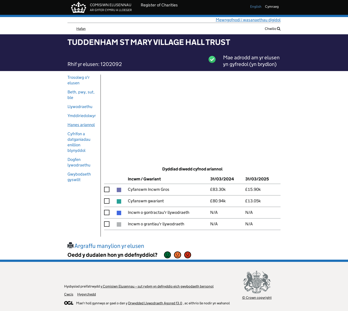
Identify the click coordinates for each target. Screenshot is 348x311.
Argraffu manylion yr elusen (105, 245)
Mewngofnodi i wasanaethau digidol (248, 19)
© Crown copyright (257, 298)
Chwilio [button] (273, 29)
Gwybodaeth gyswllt (79, 177)
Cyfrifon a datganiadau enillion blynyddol (78, 142)
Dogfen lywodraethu (78, 162)
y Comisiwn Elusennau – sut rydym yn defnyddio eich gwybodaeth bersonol (157, 286)
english (255, 6)
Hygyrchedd (86, 294)
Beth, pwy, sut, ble (81, 94)
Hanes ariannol (81, 124)
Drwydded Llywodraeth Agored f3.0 (155, 303)
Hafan (81, 29)
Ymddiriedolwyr (81, 115)
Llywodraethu (79, 106)
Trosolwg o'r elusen (78, 80)
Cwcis (68, 294)
